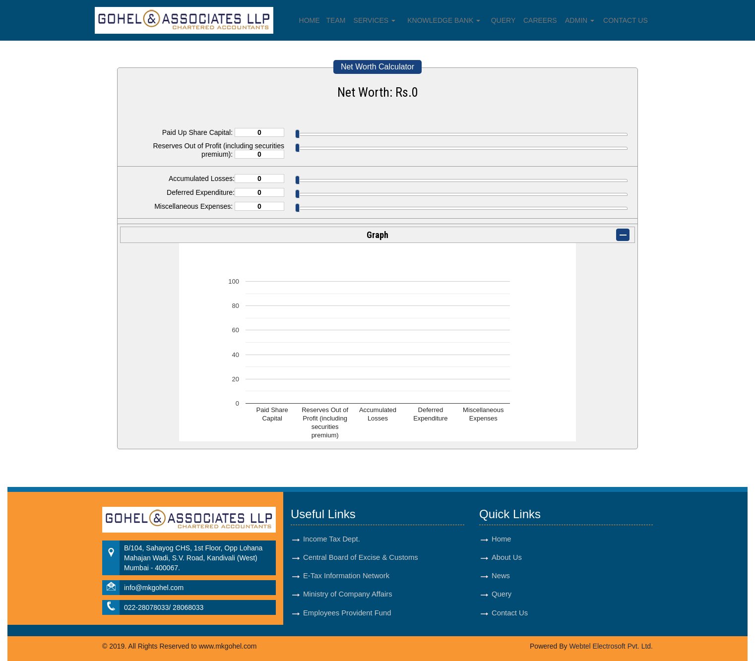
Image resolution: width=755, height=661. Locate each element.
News (501, 576)
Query (503, 20)
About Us (507, 557)
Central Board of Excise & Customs (360, 557)
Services (374, 20)
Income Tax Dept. (331, 539)
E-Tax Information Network (346, 576)
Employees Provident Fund (347, 613)
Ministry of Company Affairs (347, 594)
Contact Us (625, 20)
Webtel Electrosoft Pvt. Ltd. (611, 646)
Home (309, 20)
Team (336, 20)
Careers (540, 20)
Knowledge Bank (443, 20)
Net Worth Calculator (377, 66)
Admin (579, 20)
